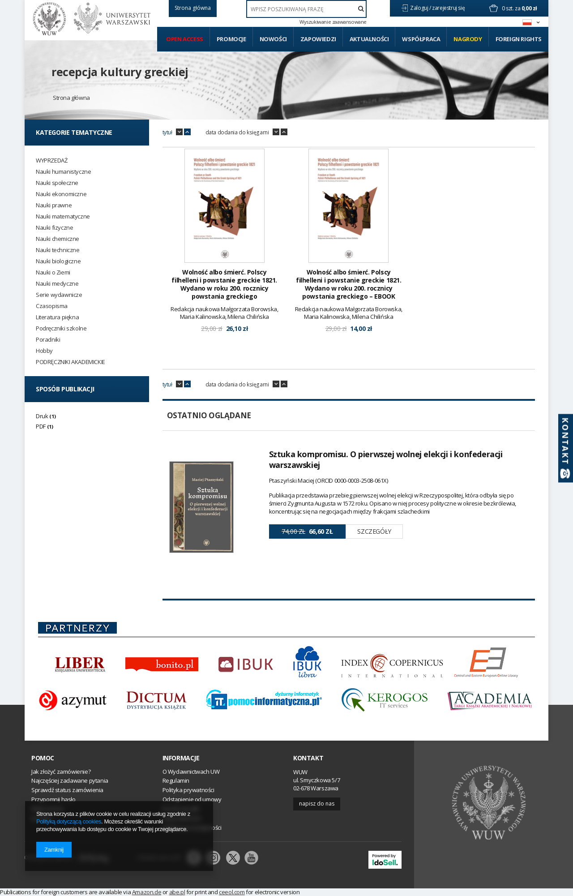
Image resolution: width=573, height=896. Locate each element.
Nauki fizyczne (54, 228)
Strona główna (71, 98)
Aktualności (369, 39)
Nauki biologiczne (58, 261)
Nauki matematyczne (63, 216)
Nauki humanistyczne (63, 172)
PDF (41, 426)
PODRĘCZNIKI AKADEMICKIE (70, 362)
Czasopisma (52, 306)
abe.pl (177, 892)
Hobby (44, 351)
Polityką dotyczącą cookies (68, 821)
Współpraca (421, 39)
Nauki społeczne (57, 183)
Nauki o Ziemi (53, 272)
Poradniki (48, 339)
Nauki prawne (54, 205)
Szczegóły (374, 531)
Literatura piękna (57, 317)
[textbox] (306, 9)
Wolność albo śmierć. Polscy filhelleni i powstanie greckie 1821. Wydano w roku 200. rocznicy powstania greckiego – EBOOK (349, 284)
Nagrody (467, 39)
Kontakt (308, 758)
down (179, 132)
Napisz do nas (316, 803)
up (187, 132)
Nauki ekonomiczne (61, 194)
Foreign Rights (519, 39)
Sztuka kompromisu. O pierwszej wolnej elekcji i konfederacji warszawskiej (386, 459)
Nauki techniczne (58, 250)
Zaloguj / (421, 8)
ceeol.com (231, 892)
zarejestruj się (449, 8)
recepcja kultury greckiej (119, 71)
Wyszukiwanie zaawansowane (333, 22)
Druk (42, 416)
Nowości (273, 39)
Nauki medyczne (57, 283)
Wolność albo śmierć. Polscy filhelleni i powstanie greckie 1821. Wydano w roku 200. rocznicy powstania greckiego (224, 284)
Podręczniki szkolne (61, 328)
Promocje (231, 39)
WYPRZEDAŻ (51, 160)
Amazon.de (146, 892)
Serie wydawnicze (59, 295)
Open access (184, 39)
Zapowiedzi (318, 39)
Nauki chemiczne (57, 239)
